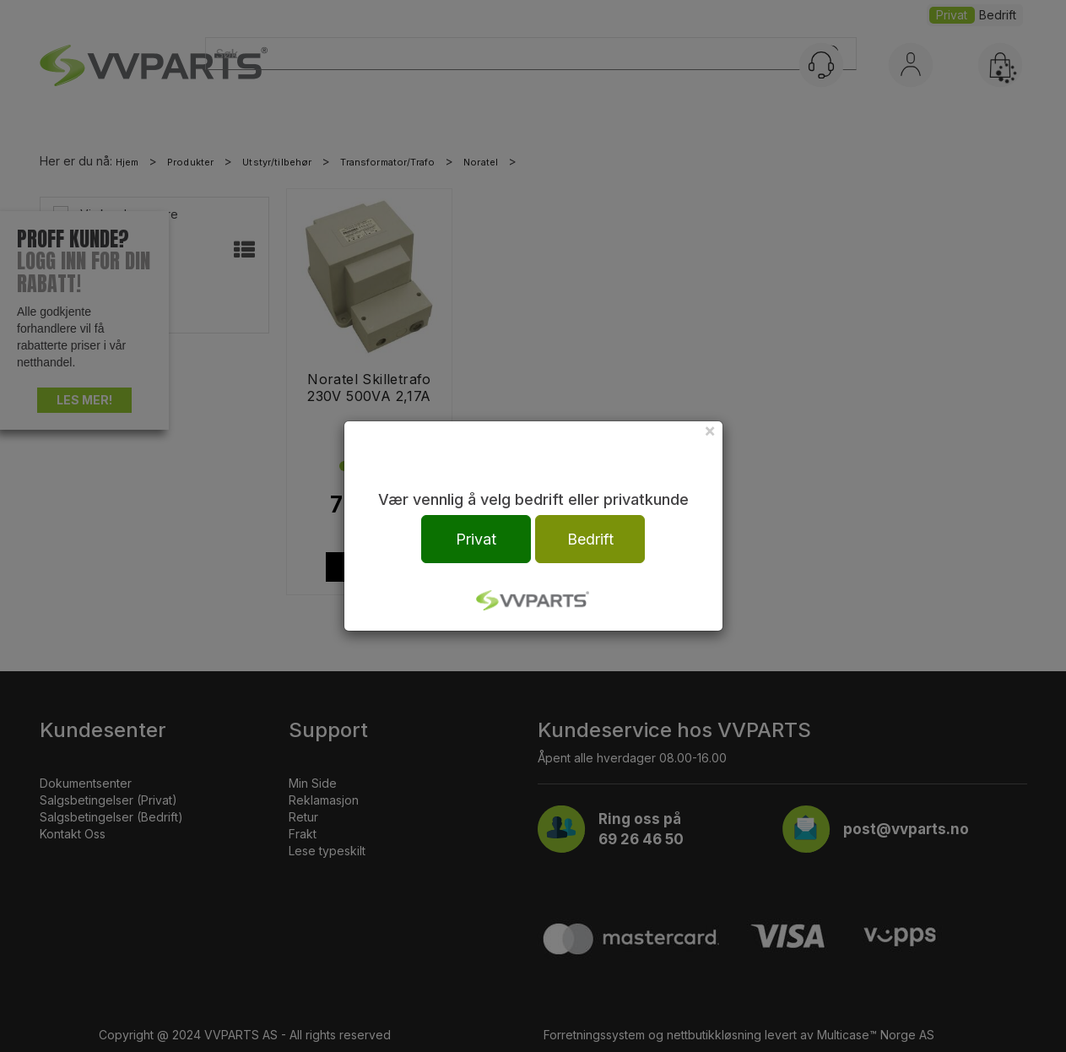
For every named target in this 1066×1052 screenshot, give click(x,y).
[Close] (710, 430)
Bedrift (590, 539)
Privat (476, 539)
